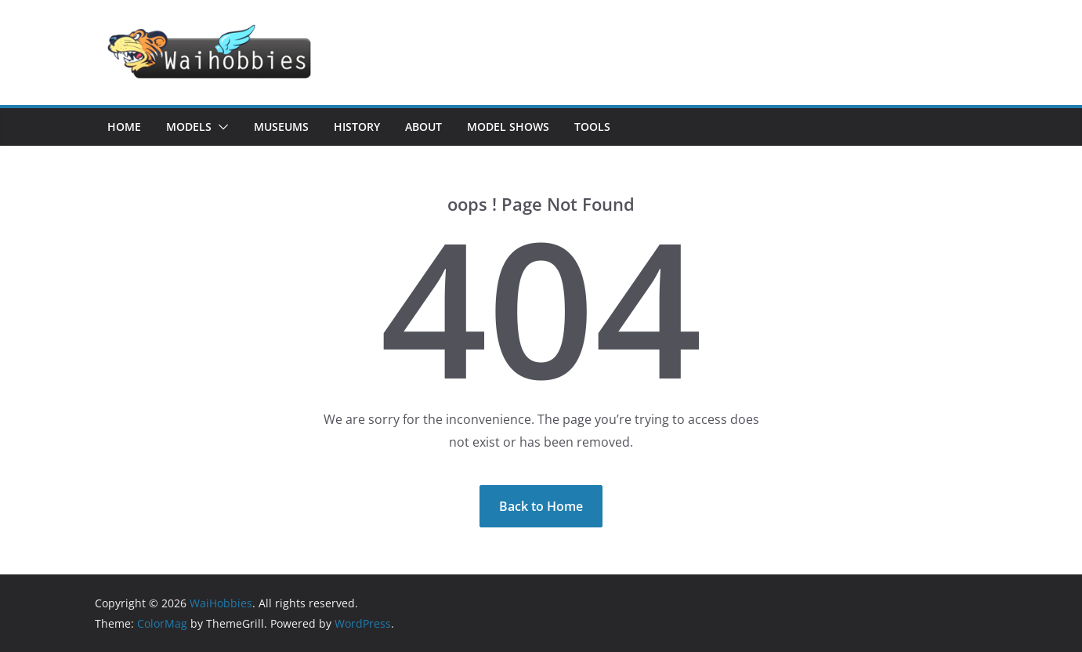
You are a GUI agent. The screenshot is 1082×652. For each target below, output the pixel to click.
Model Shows (508, 126)
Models (189, 126)
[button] (220, 127)
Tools (592, 126)
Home (124, 126)
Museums (281, 126)
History (357, 126)
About (423, 126)
